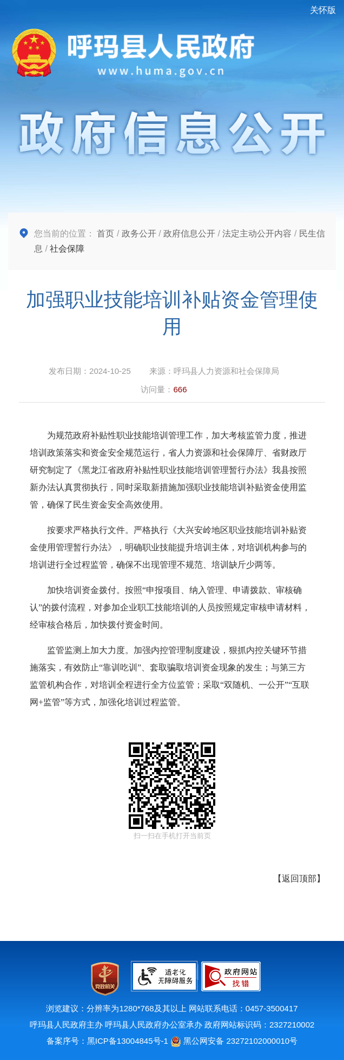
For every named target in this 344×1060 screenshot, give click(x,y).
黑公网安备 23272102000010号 (233, 1040)
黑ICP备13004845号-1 (127, 1040)
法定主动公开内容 (257, 233)
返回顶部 (299, 878)
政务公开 (139, 233)
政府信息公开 (189, 233)
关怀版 (323, 10)
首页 (105, 233)
